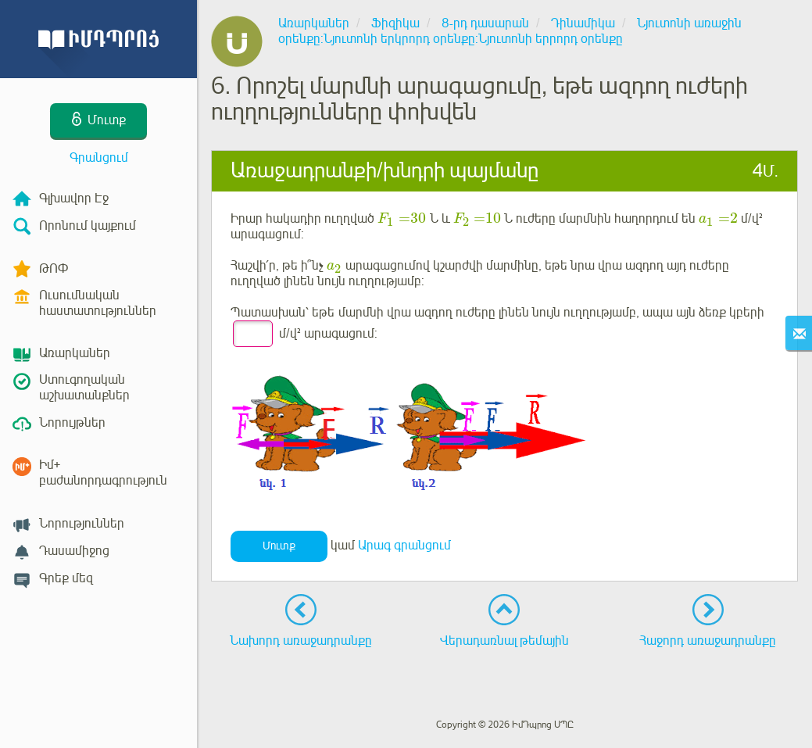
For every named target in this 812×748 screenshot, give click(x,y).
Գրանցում (99, 158)
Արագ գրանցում (404, 545)
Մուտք (279, 546)
